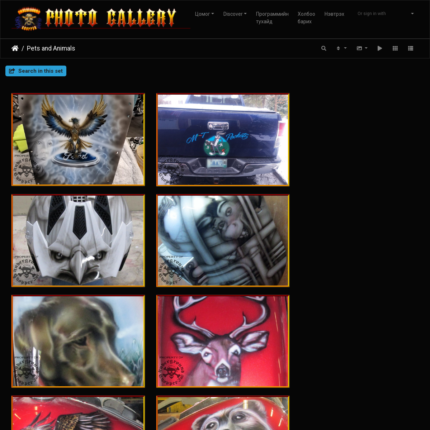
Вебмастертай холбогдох (243, 395)
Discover (233, 14)
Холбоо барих (306, 17)
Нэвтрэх (334, 14)
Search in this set (36, 71)
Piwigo (203, 395)
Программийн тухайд (272, 17)
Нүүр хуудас (15, 48)
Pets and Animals (51, 48)
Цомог (202, 14)
